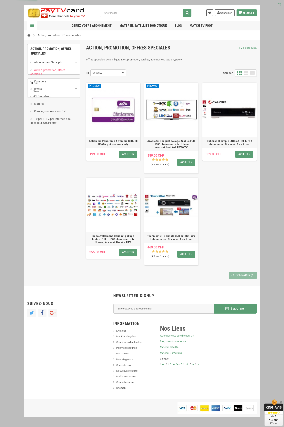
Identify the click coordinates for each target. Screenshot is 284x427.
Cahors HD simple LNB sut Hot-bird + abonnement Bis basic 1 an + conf (229, 143)
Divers (38, 91)
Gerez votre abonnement (92, 25)
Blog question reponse (173, 341)
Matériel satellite (169, 347)
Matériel (39, 106)
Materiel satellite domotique (143, 25)
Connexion (224, 12)
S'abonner (235, 308)
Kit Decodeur (42, 98)
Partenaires (122, 353)
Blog (178, 25)
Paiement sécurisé (126, 347)
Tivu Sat (37, 174)
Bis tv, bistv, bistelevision (47, 168)
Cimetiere (40, 83)
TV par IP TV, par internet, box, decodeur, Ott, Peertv (50, 123)
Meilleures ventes (126, 376)
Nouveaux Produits (126, 370)
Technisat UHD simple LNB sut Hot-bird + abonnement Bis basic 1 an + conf (171, 237)
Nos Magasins (124, 359)
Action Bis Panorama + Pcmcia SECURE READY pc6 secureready (113, 143)
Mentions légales (126, 336)
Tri (87, 72)
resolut (37, 180)
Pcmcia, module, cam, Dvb (50, 113)
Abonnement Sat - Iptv (48, 64)
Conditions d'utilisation (129, 342)
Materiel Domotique (171, 352)
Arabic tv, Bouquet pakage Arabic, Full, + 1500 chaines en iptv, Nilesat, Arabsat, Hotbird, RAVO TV (171, 144)
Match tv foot (201, 25)
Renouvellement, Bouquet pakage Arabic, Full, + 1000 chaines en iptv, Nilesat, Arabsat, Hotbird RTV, (113, 239)
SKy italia (38, 162)
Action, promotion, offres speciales (47, 74)
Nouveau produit (42, 157)
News (36, 151)
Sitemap (121, 387)
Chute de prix (123, 365)
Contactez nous (125, 382)
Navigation (32, 25)
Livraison (121, 330)
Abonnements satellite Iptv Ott (177, 335)
